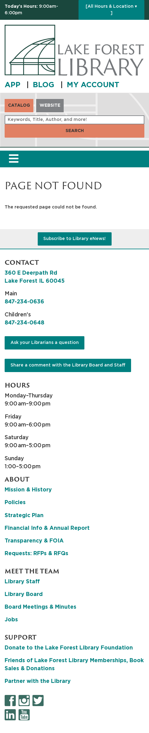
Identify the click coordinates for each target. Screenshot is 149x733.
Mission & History (28, 490)
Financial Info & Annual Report (47, 528)
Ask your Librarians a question (45, 343)
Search (75, 131)
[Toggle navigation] (13, 159)
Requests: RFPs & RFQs (36, 553)
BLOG (45, 85)
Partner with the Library (38, 681)
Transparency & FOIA (34, 541)
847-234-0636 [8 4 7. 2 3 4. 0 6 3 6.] (24, 302)
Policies (15, 502)
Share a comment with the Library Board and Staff (68, 365)
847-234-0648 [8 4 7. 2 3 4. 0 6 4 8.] (24, 323)
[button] (40, 9)
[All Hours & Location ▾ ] (111, 9)
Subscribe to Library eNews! (74, 239)
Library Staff (22, 582)
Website (50, 105)
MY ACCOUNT (93, 85)
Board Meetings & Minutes (40, 607)
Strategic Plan (24, 515)
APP (14, 85)
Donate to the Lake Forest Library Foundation (69, 648)
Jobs (11, 620)
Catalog (19, 105)
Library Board (24, 594)
